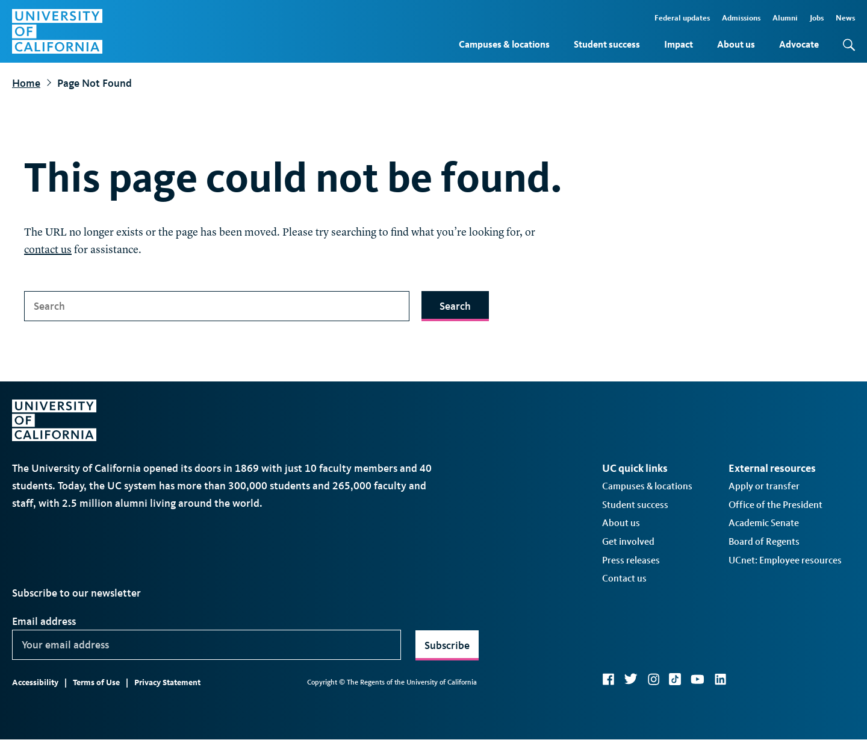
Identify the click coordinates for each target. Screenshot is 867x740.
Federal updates (682, 17)
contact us (48, 250)
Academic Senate (764, 522)
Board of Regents (764, 541)
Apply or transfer (764, 486)
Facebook (608, 679)
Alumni (785, 17)
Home (26, 83)
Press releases (631, 560)
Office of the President (775, 504)
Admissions (741, 17)
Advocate (799, 44)
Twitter (631, 679)
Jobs (817, 17)
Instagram (653, 679)
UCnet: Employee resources (785, 560)
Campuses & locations (504, 44)
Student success (607, 44)
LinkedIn (720, 679)
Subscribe (447, 645)
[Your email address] (206, 645)
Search (455, 306)
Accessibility (35, 682)
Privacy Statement (167, 682)
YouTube (697, 679)
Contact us (624, 578)
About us (736, 44)
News (845, 17)
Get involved (628, 541)
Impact (678, 44)
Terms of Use (96, 682)
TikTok (675, 679)
